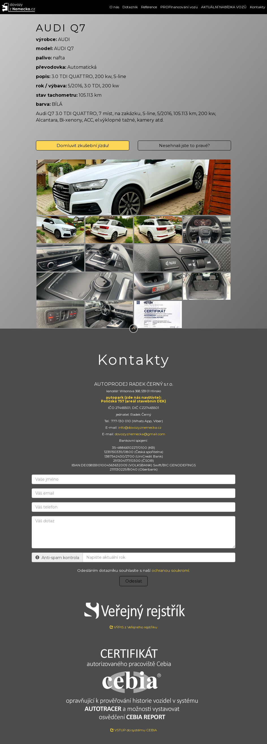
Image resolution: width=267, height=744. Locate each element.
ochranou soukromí (170, 570)
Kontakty (257, 7)
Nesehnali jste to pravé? (184, 145)
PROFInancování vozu (179, 7)
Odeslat (133, 581)
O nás (114, 7)
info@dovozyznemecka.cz (140, 427)
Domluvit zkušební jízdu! (83, 145)
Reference (149, 7)
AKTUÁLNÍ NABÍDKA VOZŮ (224, 7)
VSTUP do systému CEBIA (133, 730)
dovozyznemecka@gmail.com (140, 434)
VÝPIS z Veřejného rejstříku (133, 613)
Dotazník (130, 7)
